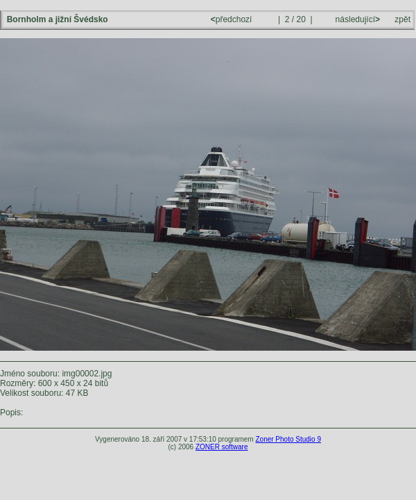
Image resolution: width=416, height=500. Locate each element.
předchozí (232, 19)
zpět (402, 19)
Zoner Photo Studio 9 (288, 439)
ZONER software (222, 447)
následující (356, 19)
